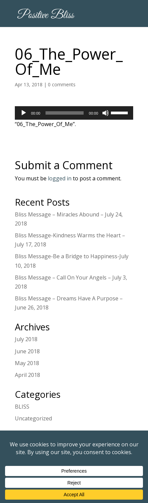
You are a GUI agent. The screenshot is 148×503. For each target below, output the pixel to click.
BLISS (22, 406)
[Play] (23, 113)
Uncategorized (33, 418)
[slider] (64, 113)
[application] (74, 113)
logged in (59, 178)
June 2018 (27, 351)
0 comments (62, 84)
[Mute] (105, 113)
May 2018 (27, 363)
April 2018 (27, 375)
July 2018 (26, 339)
